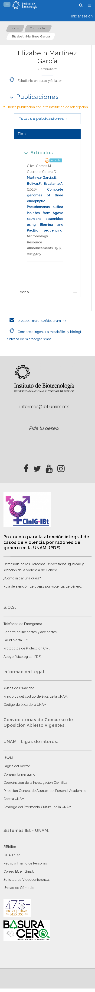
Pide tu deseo (43, 428)
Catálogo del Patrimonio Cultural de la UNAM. (37, 807)
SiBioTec (9, 847)
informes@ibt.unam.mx (44, 406)
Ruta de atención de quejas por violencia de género (42, 586)
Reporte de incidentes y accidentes (30, 632)
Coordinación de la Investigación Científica (35, 782)
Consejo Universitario (19, 774)
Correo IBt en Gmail (18, 871)
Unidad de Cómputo (18, 888)
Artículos (37, 152)
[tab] (47, 134)
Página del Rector (16, 766)
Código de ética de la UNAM (24, 704)
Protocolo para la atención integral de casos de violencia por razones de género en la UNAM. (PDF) (46, 542)
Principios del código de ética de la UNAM (35, 696)
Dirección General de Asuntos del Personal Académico (44, 791)
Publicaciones (33, 97)
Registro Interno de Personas (25, 863)
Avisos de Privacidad (18, 688)
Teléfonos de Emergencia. (23, 624)
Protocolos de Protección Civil (26, 648)
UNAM (8, 758)
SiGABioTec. (12, 855)
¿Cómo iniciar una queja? (22, 578)
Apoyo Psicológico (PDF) (22, 657)
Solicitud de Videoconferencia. (26, 879)
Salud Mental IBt (15, 640)
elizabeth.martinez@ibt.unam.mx (36, 321)
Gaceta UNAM (13, 799)
